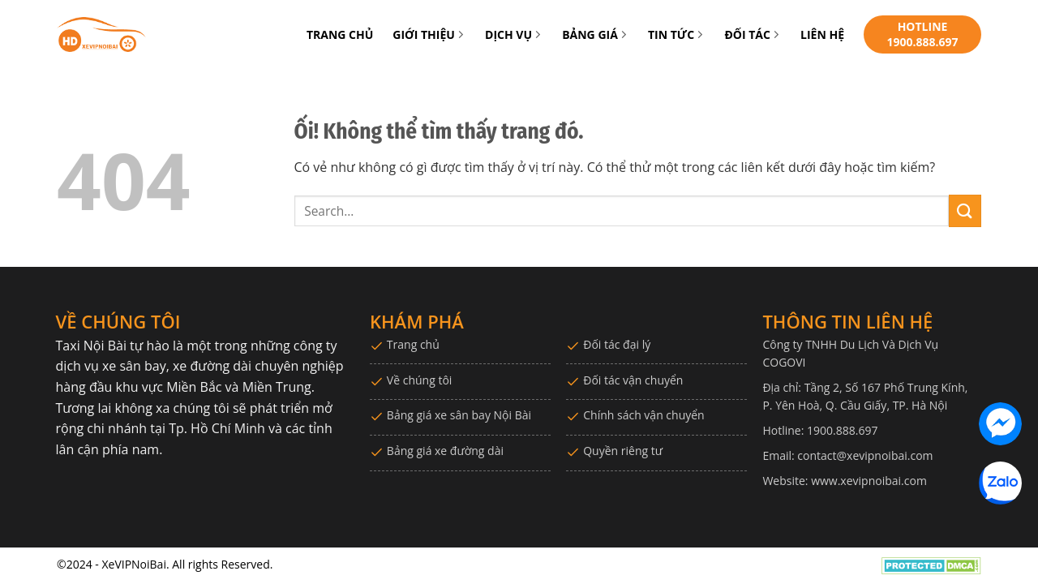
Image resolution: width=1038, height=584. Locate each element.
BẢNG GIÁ (595, 34)
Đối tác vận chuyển (633, 380)
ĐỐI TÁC (752, 34)
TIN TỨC (676, 34)
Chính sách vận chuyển (643, 415)
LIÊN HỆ (822, 34)
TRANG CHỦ (340, 34)
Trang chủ (413, 344)
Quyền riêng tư (623, 450)
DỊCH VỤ (514, 34)
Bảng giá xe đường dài (445, 450)
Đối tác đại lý (616, 344)
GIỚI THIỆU (428, 34)
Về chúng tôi (420, 380)
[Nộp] (965, 210)
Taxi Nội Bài (91, 345)
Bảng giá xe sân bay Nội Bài (459, 415)
